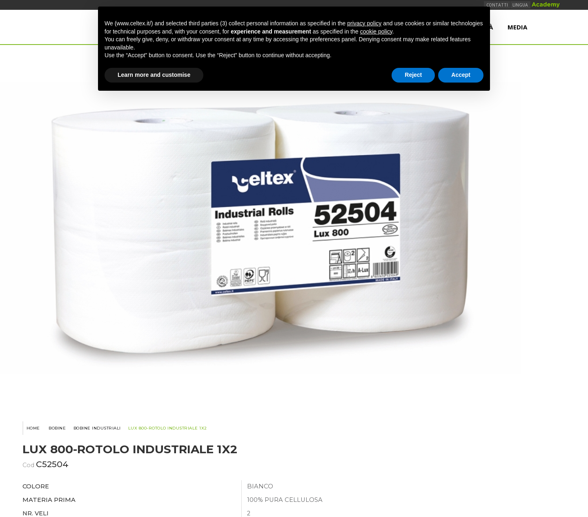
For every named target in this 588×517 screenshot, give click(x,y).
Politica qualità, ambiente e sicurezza (206, 444)
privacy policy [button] (364, 23)
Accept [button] (460, 75)
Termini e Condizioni (290, 444)
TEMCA (422, 444)
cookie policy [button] (376, 31)
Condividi (404, 297)
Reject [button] (413, 75)
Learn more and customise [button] (154, 75)
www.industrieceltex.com (294, 400)
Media (517, 32)
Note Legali (339, 444)
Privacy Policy (388, 444)
